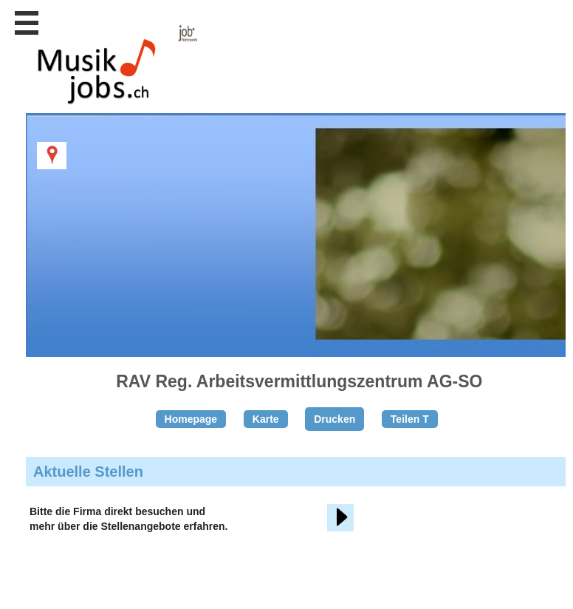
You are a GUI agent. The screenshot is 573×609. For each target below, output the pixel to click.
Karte (266, 419)
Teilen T (410, 419)
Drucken (334, 419)
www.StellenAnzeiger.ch (110, 76)
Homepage (191, 419)
